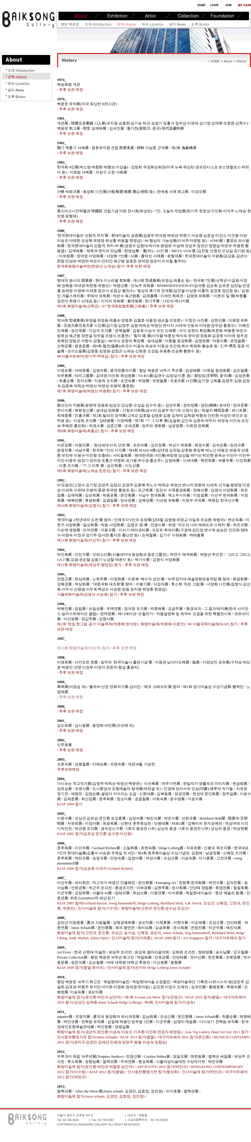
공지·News (177, 24)
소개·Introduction (98, 24)
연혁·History (126, 24)
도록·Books (200, 24)
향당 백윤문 (70, 24)
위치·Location (152, 24)
